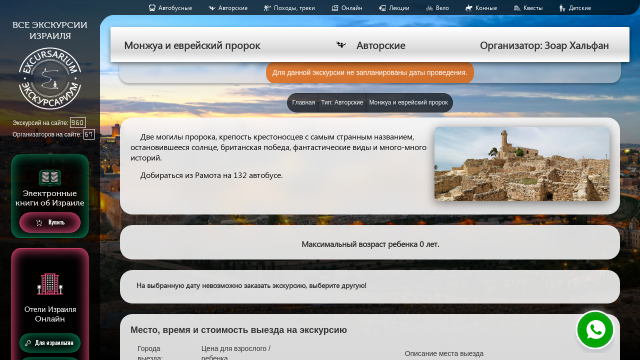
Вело (442, 8)
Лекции (399, 8)
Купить (50, 222)
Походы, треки (294, 8)
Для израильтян (49, 343)
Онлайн (352, 8)
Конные (486, 8)
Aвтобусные (175, 8)
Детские (580, 8)
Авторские (233, 8)
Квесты (533, 8)
